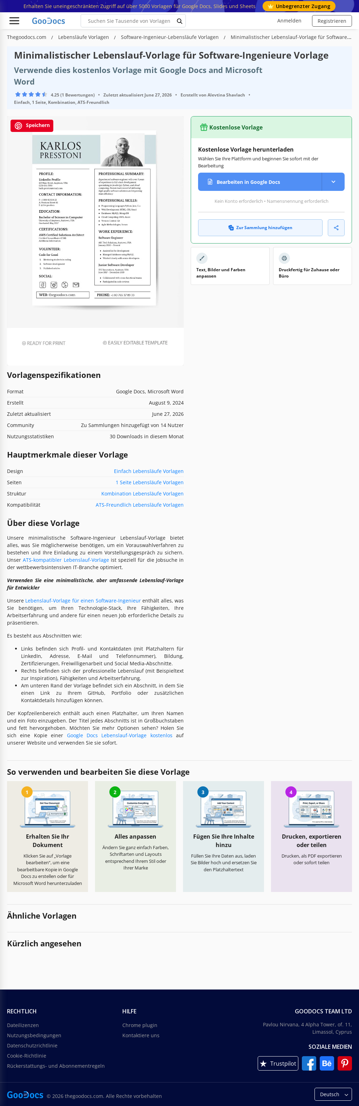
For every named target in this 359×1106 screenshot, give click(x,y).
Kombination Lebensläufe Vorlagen (142, 493)
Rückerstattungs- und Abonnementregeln (56, 1065)
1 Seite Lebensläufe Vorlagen (150, 482)
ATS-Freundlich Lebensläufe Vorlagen (140, 504)
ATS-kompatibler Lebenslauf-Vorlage (66, 560)
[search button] (179, 20)
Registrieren (332, 21)
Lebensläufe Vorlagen (84, 37)
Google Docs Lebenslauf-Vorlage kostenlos (119, 735)
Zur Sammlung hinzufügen (260, 228)
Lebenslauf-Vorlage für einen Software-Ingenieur (83, 600)
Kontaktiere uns (141, 1035)
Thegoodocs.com (27, 37)
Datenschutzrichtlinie (32, 1045)
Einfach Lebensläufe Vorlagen (149, 471)
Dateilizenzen (23, 1025)
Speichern (32, 125)
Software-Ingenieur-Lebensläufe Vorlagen (170, 37)
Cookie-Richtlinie (26, 1055)
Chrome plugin (139, 1025)
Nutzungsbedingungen (34, 1035)
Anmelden (289, 20)
